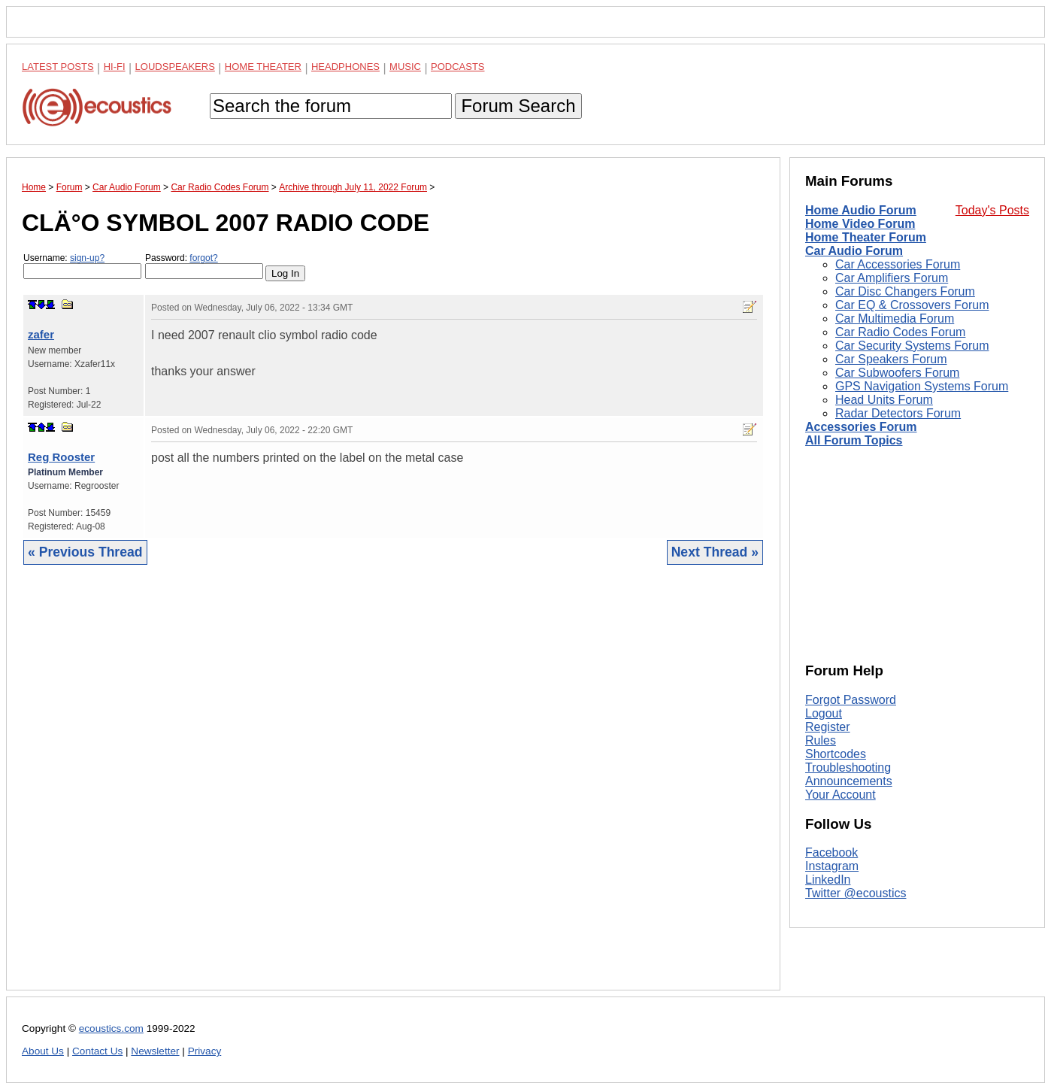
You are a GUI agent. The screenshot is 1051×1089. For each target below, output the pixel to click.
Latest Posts (58, 66)
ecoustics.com (111, 1028)
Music (405, 66)
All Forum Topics (853, 440)
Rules (820, 740)
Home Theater (263, 66)
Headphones (345, 66)
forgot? (203, 258)
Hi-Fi (115, 66)
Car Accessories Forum (897, 264)
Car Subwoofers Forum (897, 372)
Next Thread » (715, 552)
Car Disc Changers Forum (905, 291)
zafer (41, 334)
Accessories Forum (861, 426)
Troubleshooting (848, 767)
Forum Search (518, 106)
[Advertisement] (393, 789)
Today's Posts (992, 210)
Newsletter (155, 1051)
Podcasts (458, 66)
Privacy (205, 1051)
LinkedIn (828, 879)
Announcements (848, 781)
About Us (43, 1051)
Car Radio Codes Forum (900, 332)
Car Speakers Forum (891, 359)
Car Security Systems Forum (912, 345)
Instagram (832, 866)
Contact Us (97, 1051)
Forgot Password (850, 699)
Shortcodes (835, 754)
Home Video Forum (860, 223)
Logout (823, 713)
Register (827, 726)
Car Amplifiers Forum (891, 277)
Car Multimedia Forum (894, 318)
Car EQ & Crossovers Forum (912, 305)
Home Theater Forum (865, 237)
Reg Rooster (61, 456)
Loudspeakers (175, 66)
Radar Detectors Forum (898, 413)
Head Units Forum (884, 399)
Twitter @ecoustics (856, 893)
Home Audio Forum (860, 210)
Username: (82, 266)
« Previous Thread (85, 552)
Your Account (840, 794)
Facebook (831, 852)
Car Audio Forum (854, 250)
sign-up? (87, 258)
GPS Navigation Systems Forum (921, 386)
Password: (204, 266)
